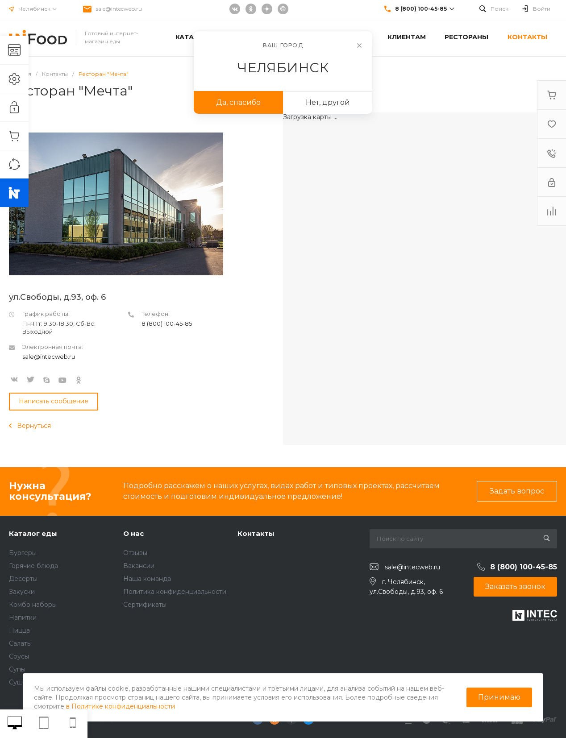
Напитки (23, 618)
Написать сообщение (53, 401)
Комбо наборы (33, 605)
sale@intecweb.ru (119, 8)
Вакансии (138, 566)
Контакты (256, 533)
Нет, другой (328, 102)
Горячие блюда (33, 566)
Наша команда (147, 579)
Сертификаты (144, 605)
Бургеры (23, 553)
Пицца (19, 630)
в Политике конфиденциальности (120, 706)
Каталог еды (33, 533)
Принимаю (499, 697)
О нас (133, 533)
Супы (17, 669)
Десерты (23, 579)
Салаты (20, 643)
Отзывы (135, 553)
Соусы (19, 656)
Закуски (22, 592)
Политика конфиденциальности (174, 592)
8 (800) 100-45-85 (167, 323)
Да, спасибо (238, 102)
